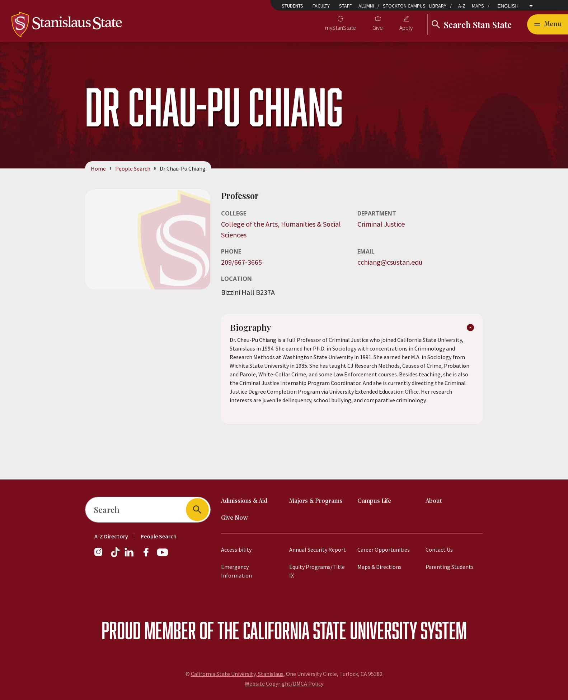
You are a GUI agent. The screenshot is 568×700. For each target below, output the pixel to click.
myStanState (340, 27)
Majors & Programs (315, 501)
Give (377, 27)
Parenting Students (450, 566)
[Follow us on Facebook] (149, 555)
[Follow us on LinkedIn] (130, 555)
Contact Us (439, 549)
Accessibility (236, 549)
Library (437, 6)
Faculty (321, 6)
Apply (406, 27)
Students (292, 6)
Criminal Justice (381, 223)
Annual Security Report (317, 549)
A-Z (461, 6)
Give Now (234, 518)
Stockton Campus (404, 6)
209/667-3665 (241, 262)
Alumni (366, 6)
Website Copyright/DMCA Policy (284, 683)
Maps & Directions (379, 566)
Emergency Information (236, 571)
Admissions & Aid (244, 501)
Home (98, 168)
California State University (330, 630)
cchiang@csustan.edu (389, 262)
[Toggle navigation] (547, 24)
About (434, 501)
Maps (478, 6)
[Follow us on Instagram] (101, 555)
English (508, 6)
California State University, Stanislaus (237, 673)
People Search (132, 168)
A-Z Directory (111, 536)
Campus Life (374, 501)
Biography (251, 328)
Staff (345, 6)
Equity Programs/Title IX (317, 571)
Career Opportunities (383, 549)
